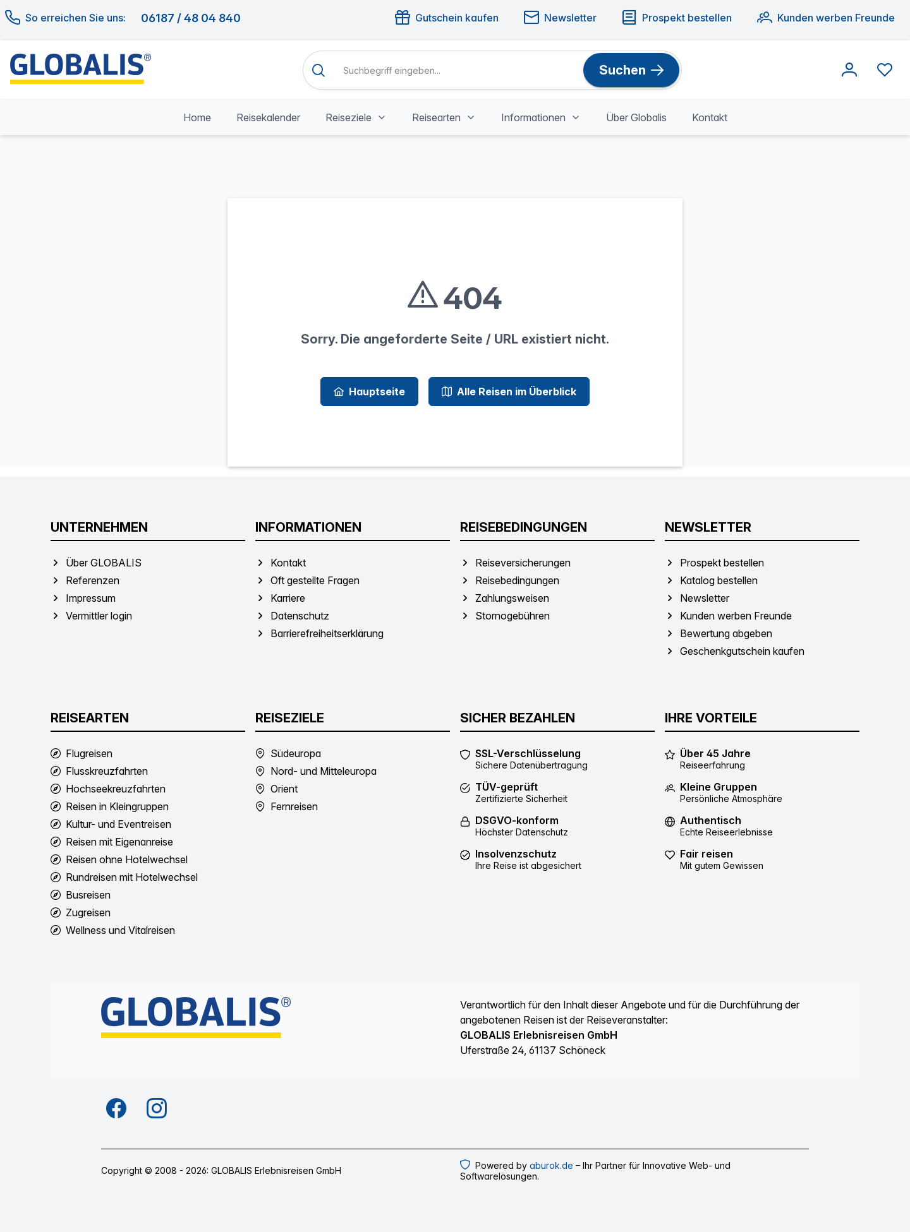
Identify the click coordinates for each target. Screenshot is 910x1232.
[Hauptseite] (369, 391)
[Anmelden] (849, 70)
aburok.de (551, 1165)
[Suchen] (631, 70)
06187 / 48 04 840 (191, 18)
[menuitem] (197, 117)
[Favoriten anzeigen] (885, 70)
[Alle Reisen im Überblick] (509, 391)
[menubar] (455, 117)
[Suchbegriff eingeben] (457, 70)
